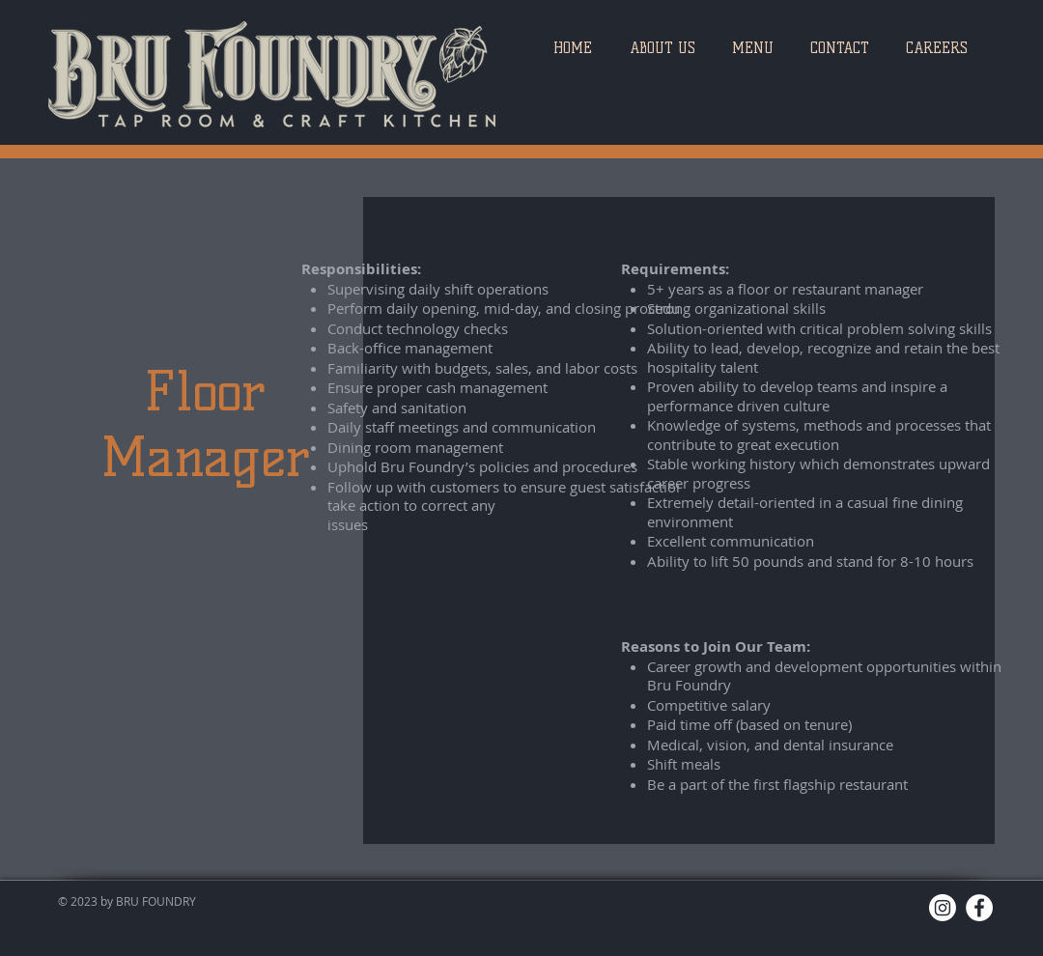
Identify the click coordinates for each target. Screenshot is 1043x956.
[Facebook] (979, 907)
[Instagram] (942, 907)
